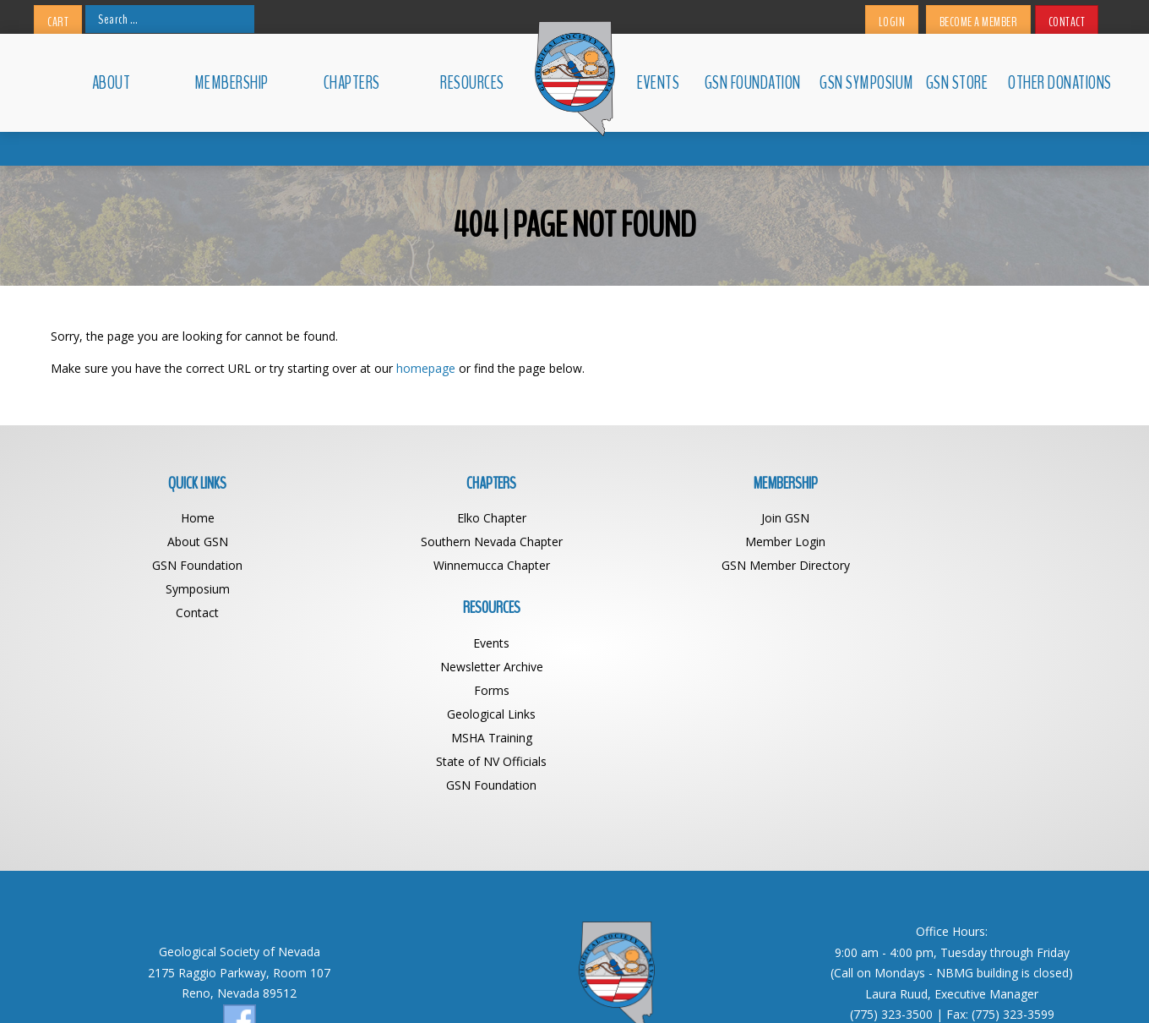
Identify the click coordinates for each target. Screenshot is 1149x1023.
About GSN (181, 541)
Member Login (706, 541)
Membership (231, 83)
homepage (425, 368)
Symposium (182, 589)
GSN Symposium (865, 83)
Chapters (352, 83)
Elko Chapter (443, 518)
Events (658, 83)
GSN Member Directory (705, 565)
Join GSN (706, 518)
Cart (57, 22)
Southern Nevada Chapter (444, 541)
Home (182, 518)
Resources (472, 83)
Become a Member (978, 22)
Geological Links (967, 589)
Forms (967, 565)
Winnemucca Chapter (443, 565)
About (111, 83)
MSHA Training (967, 612)
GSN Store (957, 83)
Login (892, 22)
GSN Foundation (753, 83)
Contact (1067, 22)
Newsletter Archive (967, 541)
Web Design (719, 987)
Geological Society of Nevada (538, 987)
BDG (770, 987)
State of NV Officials (967, 636)
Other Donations (1053, 83)
